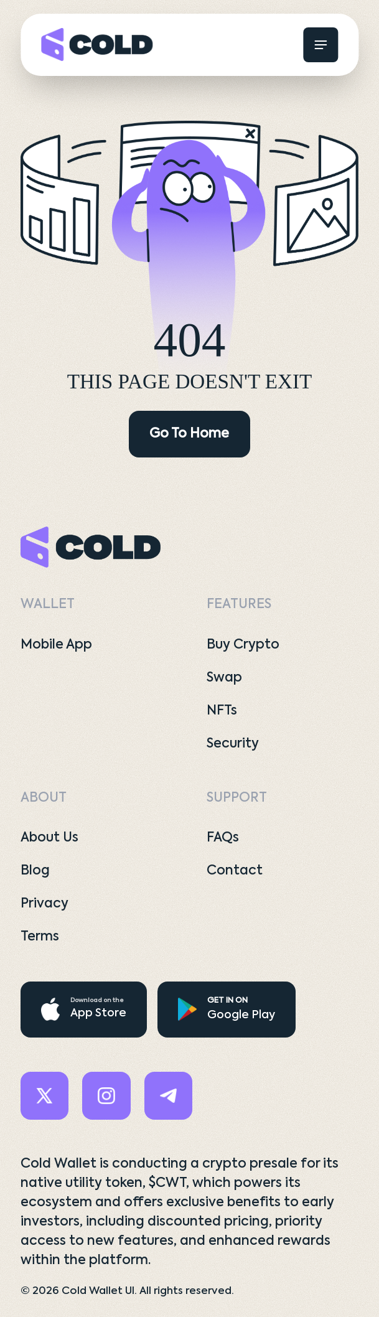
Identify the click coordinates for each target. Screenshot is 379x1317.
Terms (40, 937)
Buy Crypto (243, 645)
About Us (49, 838)
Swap (224, 678)
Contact (235, 871)
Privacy (44, 904)
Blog (35, 871)
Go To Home (189, 434)
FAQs (223, 838)
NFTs (222, 711)
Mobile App (56, 645)
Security (233, 744)
